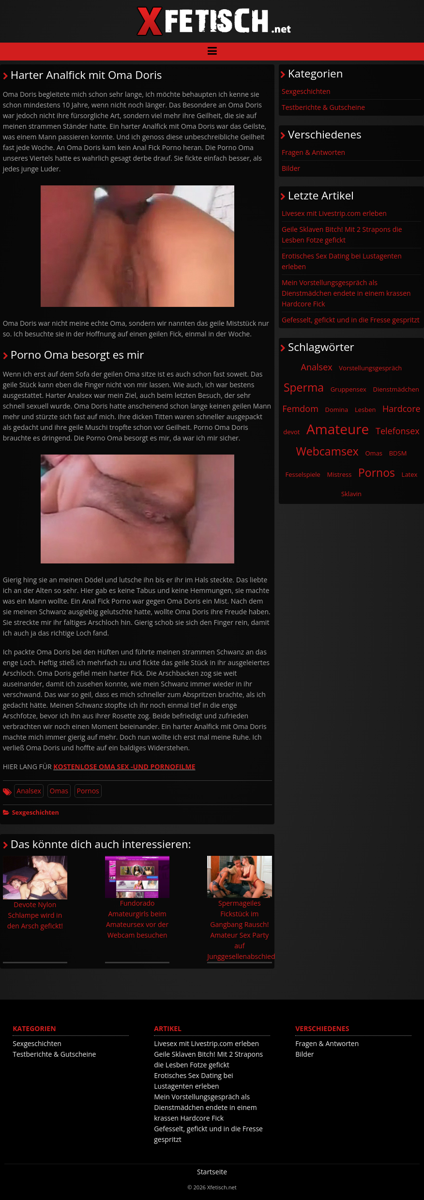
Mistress (339, 474)
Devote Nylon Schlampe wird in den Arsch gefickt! (35, 893)
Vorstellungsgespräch (370, 368)
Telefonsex (398, 431)
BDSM (398, 453)
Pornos (88, 790)
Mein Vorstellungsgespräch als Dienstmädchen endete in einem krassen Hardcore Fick (346, 293)
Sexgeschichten (35, 812)
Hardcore (401, 408)
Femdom (300, 408)
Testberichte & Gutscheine (323, 107)
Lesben (365, 409)
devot (291, 431)
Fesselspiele (303, 474)
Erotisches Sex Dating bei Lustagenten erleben (342, 261)
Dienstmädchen (396, 389)
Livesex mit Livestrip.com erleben (334, 213)
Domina (336, 409)
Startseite (212, 1171)
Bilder (291, 168)
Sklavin (351, 493)
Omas (59, 790)
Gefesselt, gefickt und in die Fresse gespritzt (351, 319)
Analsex (28, 790)
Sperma (304, 387)
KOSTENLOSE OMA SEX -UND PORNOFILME (124, 766)
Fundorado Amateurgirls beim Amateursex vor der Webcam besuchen (137, 898)
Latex (410, 474)
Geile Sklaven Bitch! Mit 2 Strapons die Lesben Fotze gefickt (342, 234)
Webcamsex (327, 451)
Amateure (337, 429)
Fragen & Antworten (313, 152)
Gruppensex (348, 389)
